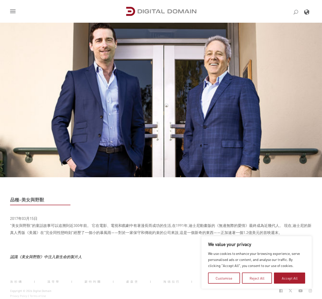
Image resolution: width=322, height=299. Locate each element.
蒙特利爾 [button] (93, 281)
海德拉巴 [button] (171, 281)
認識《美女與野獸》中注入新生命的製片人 (46, 256)
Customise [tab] (224, 278)
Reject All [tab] (257, 278)
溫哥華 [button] (53, 281)
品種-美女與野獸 (27, 199)
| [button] (35, 281)
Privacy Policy (18, 296)
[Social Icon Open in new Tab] (281, 290)
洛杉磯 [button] (16, 281)
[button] (14, 12)
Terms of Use (38, 296)
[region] (256, 262)
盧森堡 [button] (132, 281)
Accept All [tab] (290, 278)
